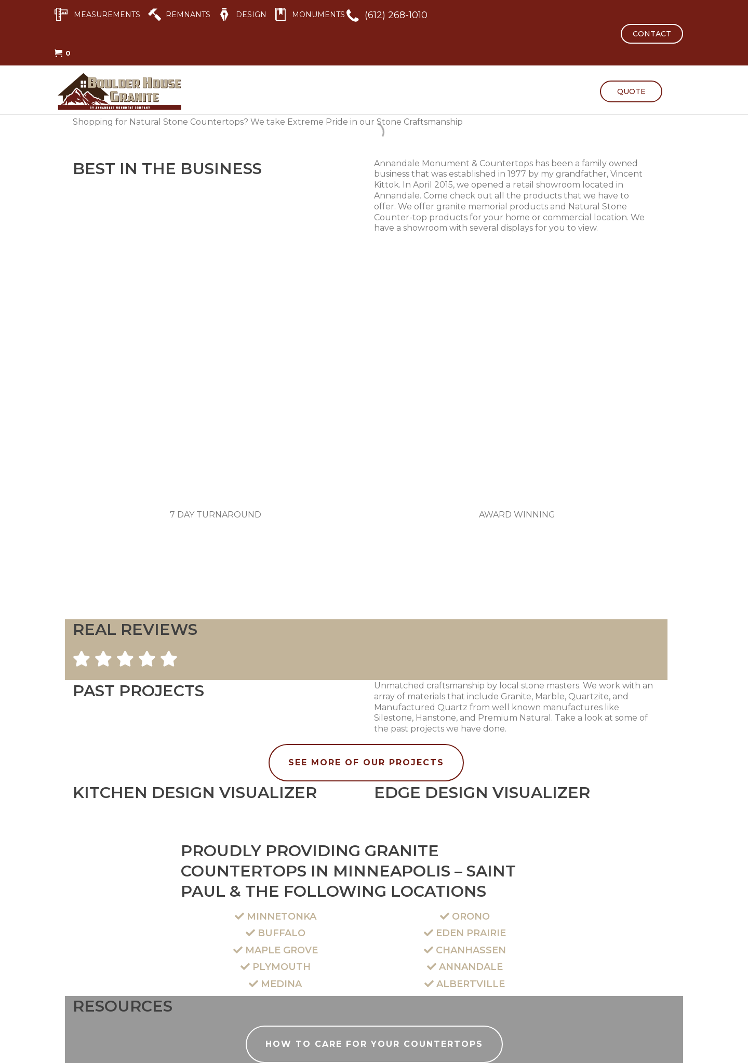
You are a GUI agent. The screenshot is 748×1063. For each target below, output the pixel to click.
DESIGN (251, 14)
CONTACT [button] (652, 33)
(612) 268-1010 (396, 15)
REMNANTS (188, 14)
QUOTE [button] (631, 91)
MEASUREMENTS (107, 14)
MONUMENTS (318, 14)
